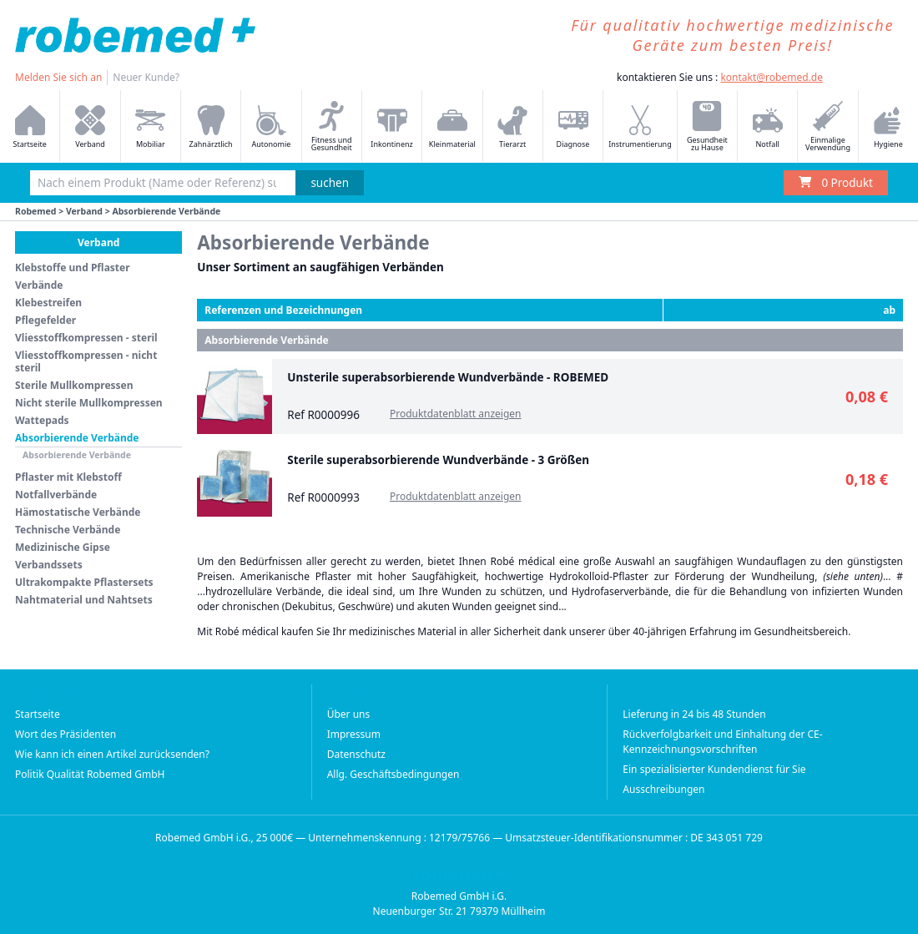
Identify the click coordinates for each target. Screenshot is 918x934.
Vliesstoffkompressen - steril (86, 338)
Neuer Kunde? (146, 77)
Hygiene (888, 127)
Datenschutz (356, 754)
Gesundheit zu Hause (707, 127)
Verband (90, 127)
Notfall (768, 127)
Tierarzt (512, 127)
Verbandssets (49, 565)
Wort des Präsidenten (65, 734)
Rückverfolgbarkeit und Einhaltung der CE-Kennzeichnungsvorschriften (722, 741)
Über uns (349, 714)
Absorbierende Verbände (77, 438)
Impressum (354, 734)
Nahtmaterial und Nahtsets (84, 600)
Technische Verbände (67, 530)
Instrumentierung (640, 127)
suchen (329, 182)
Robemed (36, 211)
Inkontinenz (391, 127)
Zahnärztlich (211, 127)
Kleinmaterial (452, 127)
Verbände (39, 285)
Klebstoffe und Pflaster (72, 267)
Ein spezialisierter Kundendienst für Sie (714, 769)
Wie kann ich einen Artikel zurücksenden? (112, 754)
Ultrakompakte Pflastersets (84, 582)
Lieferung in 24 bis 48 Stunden (694, 714)
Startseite (30, 127)
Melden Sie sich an (58, 77)
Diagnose (573, 127)
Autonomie (271, 127)
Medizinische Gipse (62, 547)
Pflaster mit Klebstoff (68, 477)
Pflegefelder (45, 320)
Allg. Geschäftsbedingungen (393, 774)
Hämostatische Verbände (78, 512)
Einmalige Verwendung (827, 127)
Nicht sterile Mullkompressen (89, 403)
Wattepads (42, 420)
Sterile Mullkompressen (74, 385)
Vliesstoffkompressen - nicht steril (86, 361)
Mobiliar (150, 127)
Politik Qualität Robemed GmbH (90, 774)
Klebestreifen (48, 302)
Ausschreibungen (663, 789)
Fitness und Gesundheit (331, 127)
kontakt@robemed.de (771, 77)
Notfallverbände (56, 494)
